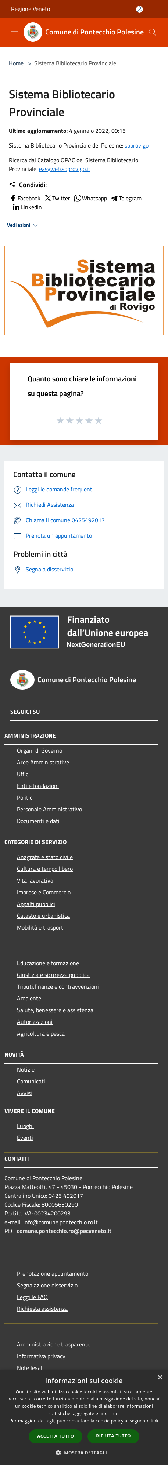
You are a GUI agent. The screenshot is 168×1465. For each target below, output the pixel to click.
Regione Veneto (30, 8)
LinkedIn (27, 207)
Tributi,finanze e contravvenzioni (58, 986)
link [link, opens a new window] (154, 1421)
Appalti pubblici (36, 903)
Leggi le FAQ (32, 1297)
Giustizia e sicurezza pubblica (53, 974)
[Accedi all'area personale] (139, 9)
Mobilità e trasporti (41, 927)
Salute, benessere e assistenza (55, 1010)
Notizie (26, 1069)
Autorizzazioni (35, 1021)
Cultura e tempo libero (45, 868)
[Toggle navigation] (14, 31)
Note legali (30, 1367)
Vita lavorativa (35, 880)
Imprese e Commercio (44, 892)
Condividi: (28, 185)
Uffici (23, 774)
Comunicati (31, 1081)
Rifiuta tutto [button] (113, 1436)
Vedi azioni (23, 225)
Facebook (24, 198)
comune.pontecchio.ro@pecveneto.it (64, 1230)
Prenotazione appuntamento (52, 1273)
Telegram (126, 198)
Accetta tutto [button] (55, 1436)
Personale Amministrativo (49, 809)
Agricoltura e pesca (41, 1033)
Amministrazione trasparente (53, 1344)
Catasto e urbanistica (43, 915)
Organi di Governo (39, 750)
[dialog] (84, 1417)
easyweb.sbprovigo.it (64, 168)
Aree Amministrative (43, 762)
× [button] (159, 1378)
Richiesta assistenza (42, 1308)
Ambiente (29, 998)
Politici (25, 797)
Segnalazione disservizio (47, 1285)
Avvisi (24, 1092)
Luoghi (25, 1126)
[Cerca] (152, 32)
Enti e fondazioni (38, 785)
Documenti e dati (38, 821)
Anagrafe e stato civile (45, 857)
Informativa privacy (41, 1356)
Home (16, 63)
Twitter (56, 198)
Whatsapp (90, 198)
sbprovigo (137, 145)
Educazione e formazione (48, 963)
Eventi (25, 1137)
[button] (84, 1452)
